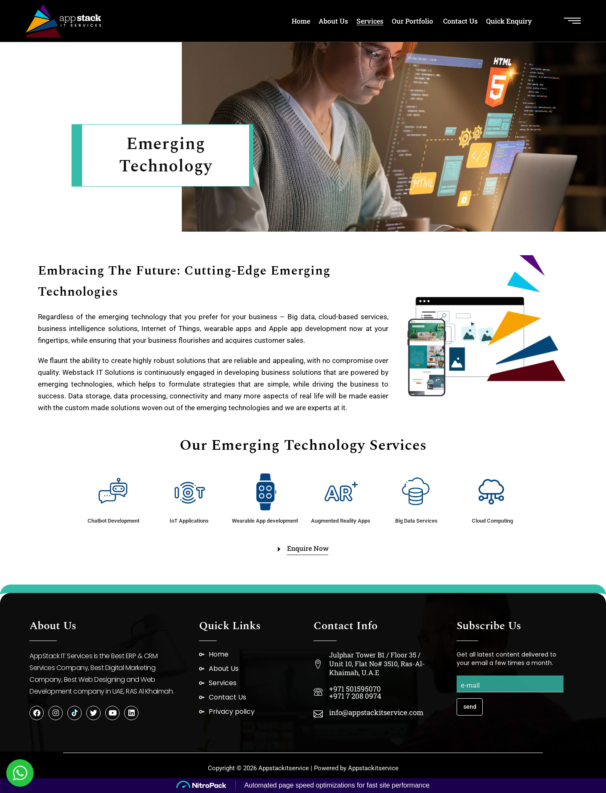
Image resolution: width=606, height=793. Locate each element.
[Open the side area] (572, 21)
